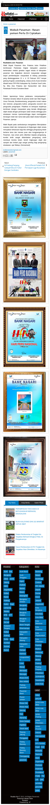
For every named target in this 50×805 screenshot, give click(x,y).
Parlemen (38, 769)
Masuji (22, 667)
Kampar (22, 650)
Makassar (38, 652)
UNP (41, 780)
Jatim (6, 586)
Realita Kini (15, 797)
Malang (38, 656)
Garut (37, 597)
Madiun (38, 649)
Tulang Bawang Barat (22, 750)
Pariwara (38, 765)
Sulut (11, 639)
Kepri (12, 604)
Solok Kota (39, 684)
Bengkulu (7, 575)
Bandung (38, 572)
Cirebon (38, 582)
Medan (37, 660)
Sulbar (6, 632)
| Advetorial (37, 19)
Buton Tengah (25, 625)
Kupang (38, 645)
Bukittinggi (39, 579)
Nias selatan (24, 681)
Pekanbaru (39, 673)
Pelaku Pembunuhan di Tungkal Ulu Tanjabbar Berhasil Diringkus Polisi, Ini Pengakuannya (29, 536)
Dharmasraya (24, 628)
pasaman (12, 152)
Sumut (6, 650)
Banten (22, 588)
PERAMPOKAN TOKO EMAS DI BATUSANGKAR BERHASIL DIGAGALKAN (27, 511)
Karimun (23, 654)
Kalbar (6, 593)
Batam (22, 592)
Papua (6, 619)
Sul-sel (6, 622)
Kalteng (6, 601)
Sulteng (6, 636)
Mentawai (23, 671)
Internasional (40, 736)
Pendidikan (39, 772)
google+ (43, 5)
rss (46, 5)
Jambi (12, 579)
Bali (10, 572)
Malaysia (38, 751)
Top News (11, 503)
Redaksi (40, 8)
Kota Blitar (39, 617)
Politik (37, 776)
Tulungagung (24, 756)
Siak (21, 714)
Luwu (22, 663)
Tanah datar (24, 728)
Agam (22, 581)
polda (37, 790)
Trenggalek (24, 738)
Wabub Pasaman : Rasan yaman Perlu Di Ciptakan (25, 31)
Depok (37, 590)
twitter (36, 5)
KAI (36, 740)
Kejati (37, 747)
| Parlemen (24, 19)
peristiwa (38, 783)
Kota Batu (39, 614)
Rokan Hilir (24, 703)
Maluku (6, 611)
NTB (5, 615)
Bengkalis (23, 605)
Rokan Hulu (24, 707)
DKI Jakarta (39, 586)
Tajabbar (23, 725)
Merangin (23, 674)
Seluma (22, 710)
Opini (37, 758)
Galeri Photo (39, 503)
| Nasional (12, 19)
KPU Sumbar (40, 743)
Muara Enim (24, 678)
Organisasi (39, 761)
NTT (10, 615)
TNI (43, 776)
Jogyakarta (8, 590)
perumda (38, 787)
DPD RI (38, 699)
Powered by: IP (25, 802)
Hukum (38, 733)
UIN (36, 780)
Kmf (42, 747)
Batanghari (23, 596)
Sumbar (7, 643)
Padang (38, 663)
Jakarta (38, 601)
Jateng (6, 582)
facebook (39, 5)
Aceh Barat (24, 572)
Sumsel (6, 646)
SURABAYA (39, 677)
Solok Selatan (25, 721)
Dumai (37, 593)
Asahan (22, 585)
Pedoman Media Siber (27, 8)
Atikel (37, 695)
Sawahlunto (39, 680)
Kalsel (6, 597)
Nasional (38, 754)
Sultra (6, 639)
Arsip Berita (25, 503)
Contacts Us (13, 8)
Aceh (6, 572)
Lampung (7, 608)
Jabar (6, 579)
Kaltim (6, 604)
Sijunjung (23, 718)
